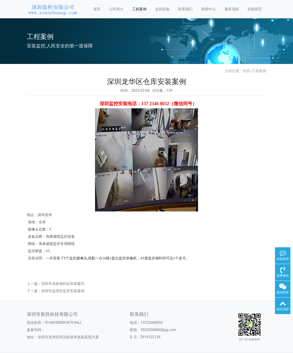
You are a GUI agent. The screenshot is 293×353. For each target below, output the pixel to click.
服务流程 (232, 9)
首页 (96, 9)
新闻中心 (208, 9)
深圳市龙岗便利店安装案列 (62, 284)
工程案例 (139, 9)
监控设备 (162, 9)
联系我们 (185, 9)
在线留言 (254, 9)
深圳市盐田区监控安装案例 (62, 291)
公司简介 (116, 9)
